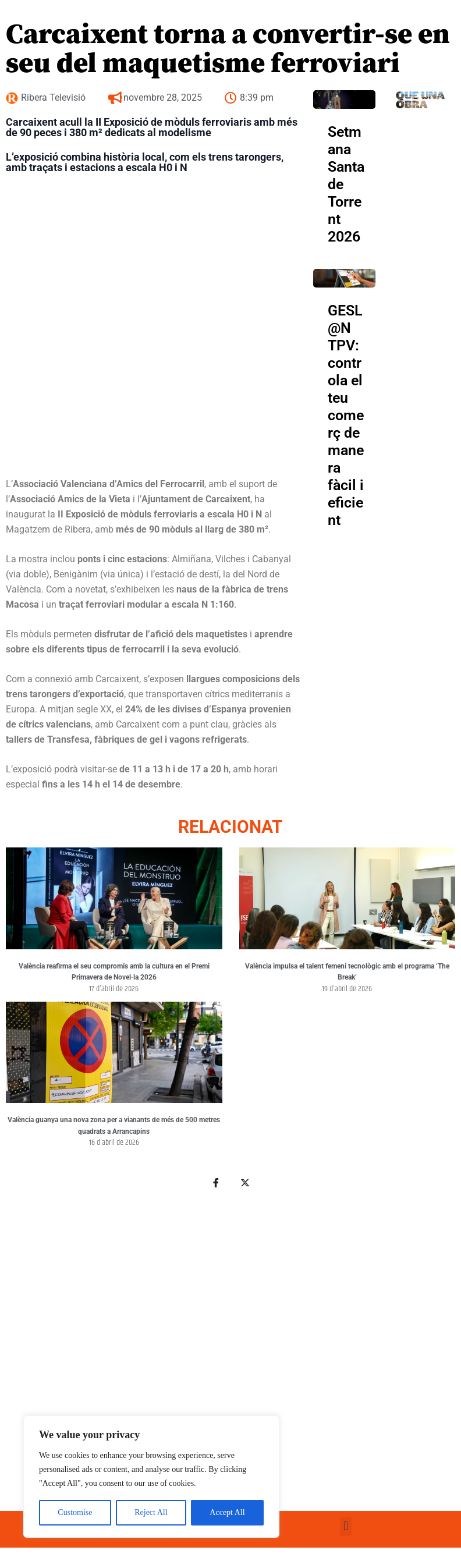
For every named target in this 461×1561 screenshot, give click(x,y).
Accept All (227, 1512)
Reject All (150, 1512)
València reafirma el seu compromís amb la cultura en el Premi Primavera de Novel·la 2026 (114, 972)
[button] (345, 1526)
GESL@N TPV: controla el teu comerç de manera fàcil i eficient (346, 415)
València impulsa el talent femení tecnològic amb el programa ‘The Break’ (347, 972)
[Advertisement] (229, 1342)
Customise (75, 1512)
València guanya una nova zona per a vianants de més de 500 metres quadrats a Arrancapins (114, 1126)
